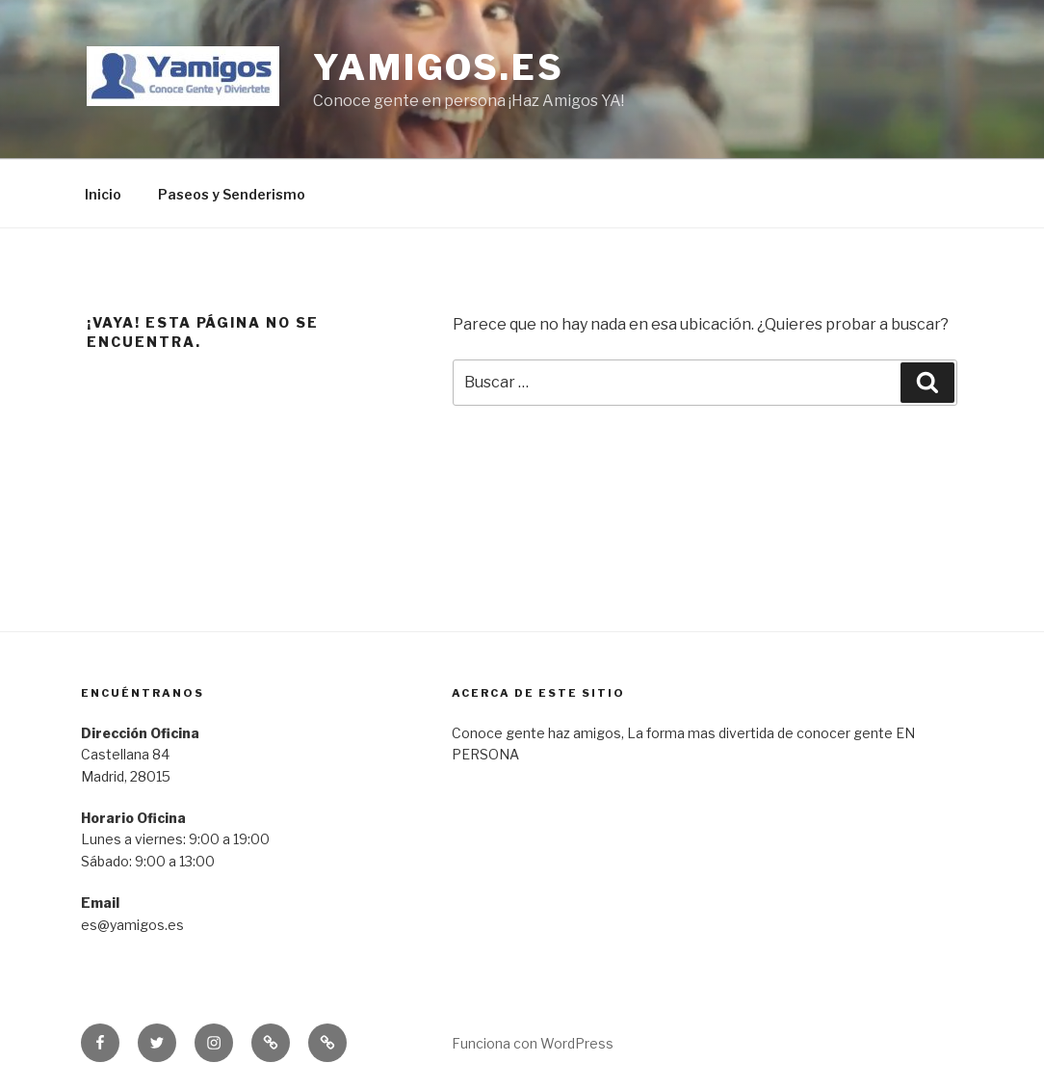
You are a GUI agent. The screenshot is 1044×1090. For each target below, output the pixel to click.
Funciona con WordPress (532, 1043)
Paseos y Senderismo (231, 194)
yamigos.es (438, 67)
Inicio (103, 194)
